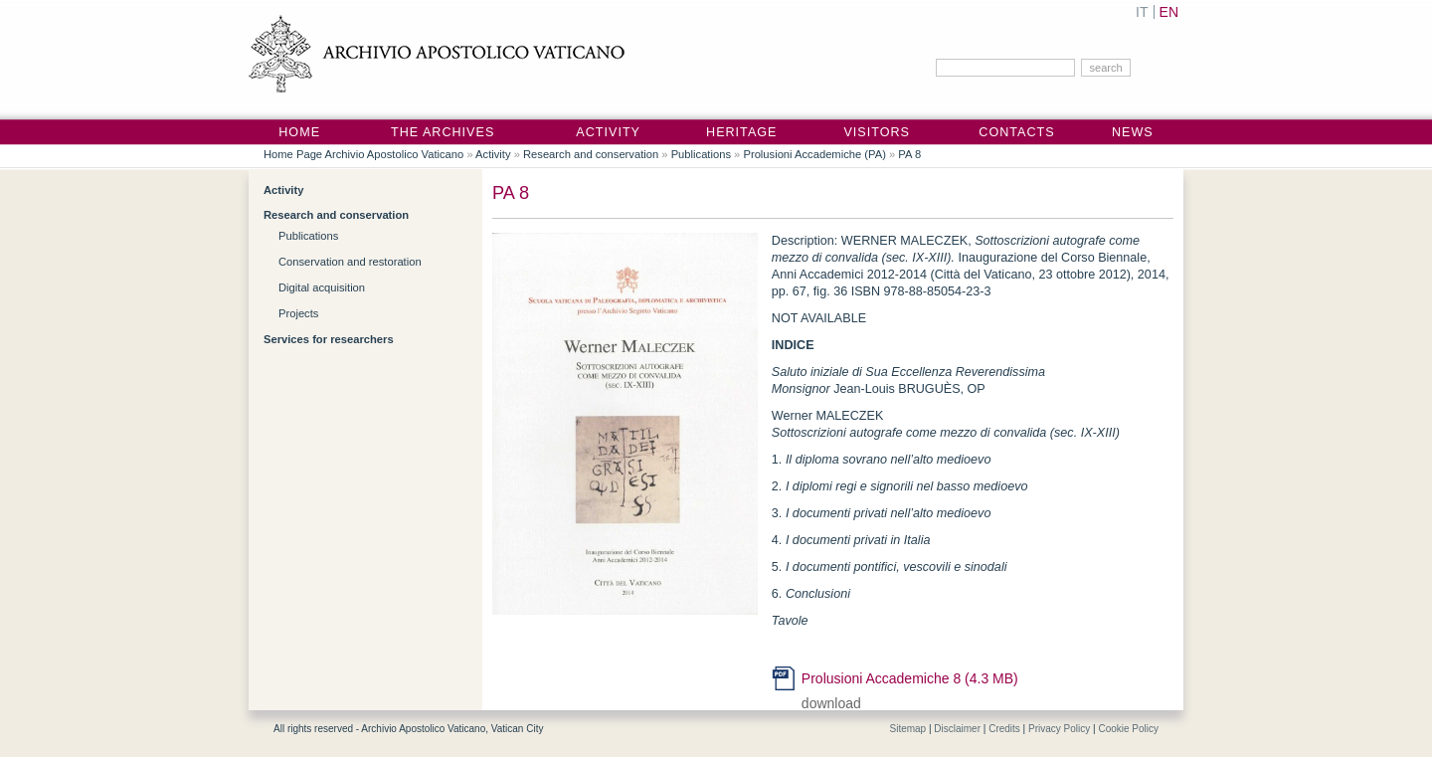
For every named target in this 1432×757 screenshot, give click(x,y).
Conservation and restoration (350, 262)
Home (299, 132)
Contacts (1016, 132)
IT (1142, 12)
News (1133, 132)
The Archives (442, 132)
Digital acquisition (321, 287)
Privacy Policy (1059, 728)
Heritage (741, 132)
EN (1169, 12)
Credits (1004, 728)
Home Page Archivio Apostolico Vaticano (363, 154)
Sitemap (907, 728)
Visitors (876, 132)
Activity (608, 132)
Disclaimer (957, 728)
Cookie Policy (1128, 728)
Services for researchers (329, 339)
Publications (701, 154)
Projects (298, 313)
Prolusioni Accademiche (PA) (814, 154)
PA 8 (909, 154)
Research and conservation (590, 154)
